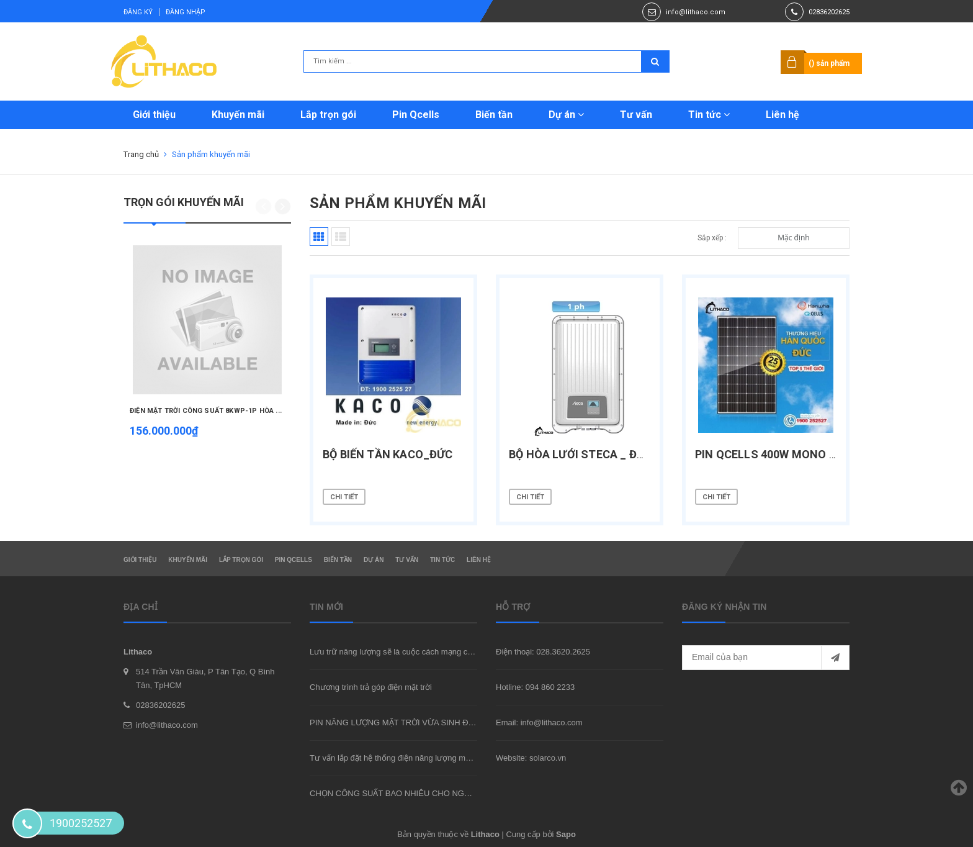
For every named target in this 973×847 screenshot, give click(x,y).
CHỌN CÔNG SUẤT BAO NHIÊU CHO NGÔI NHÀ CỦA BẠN (419, 793)
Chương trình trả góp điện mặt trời (371, 687)
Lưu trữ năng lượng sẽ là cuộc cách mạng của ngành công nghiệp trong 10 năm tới (459, 651)
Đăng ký (138, 12)
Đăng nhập (185, 12)
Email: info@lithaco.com (539, 722)
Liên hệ (782, 114)
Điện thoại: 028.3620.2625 (543, 651)
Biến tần (494, 114)
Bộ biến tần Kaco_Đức (388, 454)
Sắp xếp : (712, 237)
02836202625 (829, 12)
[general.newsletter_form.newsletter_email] (766, 657)
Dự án (566, 114)
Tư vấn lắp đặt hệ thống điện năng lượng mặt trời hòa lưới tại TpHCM (434, 758)
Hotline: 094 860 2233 (535, 687)
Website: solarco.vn (531, 758)
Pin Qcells (415, 114)
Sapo (566, 834)
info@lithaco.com (695, 12)
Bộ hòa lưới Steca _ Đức (580, 454)
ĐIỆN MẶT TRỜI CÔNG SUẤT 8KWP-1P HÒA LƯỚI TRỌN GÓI (228, 411)
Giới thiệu (154, 114)
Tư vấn (636, 114)
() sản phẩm (829, 63)
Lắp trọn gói (328, 114)
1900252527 (81, 823)
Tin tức (709, 114)
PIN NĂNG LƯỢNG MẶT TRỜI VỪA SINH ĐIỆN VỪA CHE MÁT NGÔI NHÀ (445, 722)
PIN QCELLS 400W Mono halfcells (793, 454)
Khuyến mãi (238, 114)
